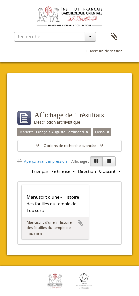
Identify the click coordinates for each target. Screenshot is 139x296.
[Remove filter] (87, 132)
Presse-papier (114, 36)
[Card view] (96, 161)
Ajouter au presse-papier (80, 223)
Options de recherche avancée (70, 145)
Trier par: (40, 171)
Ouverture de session (104, 50)
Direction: (87, 171)
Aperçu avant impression (42, 161)
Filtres (32, 97)
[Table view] (109, 161)
